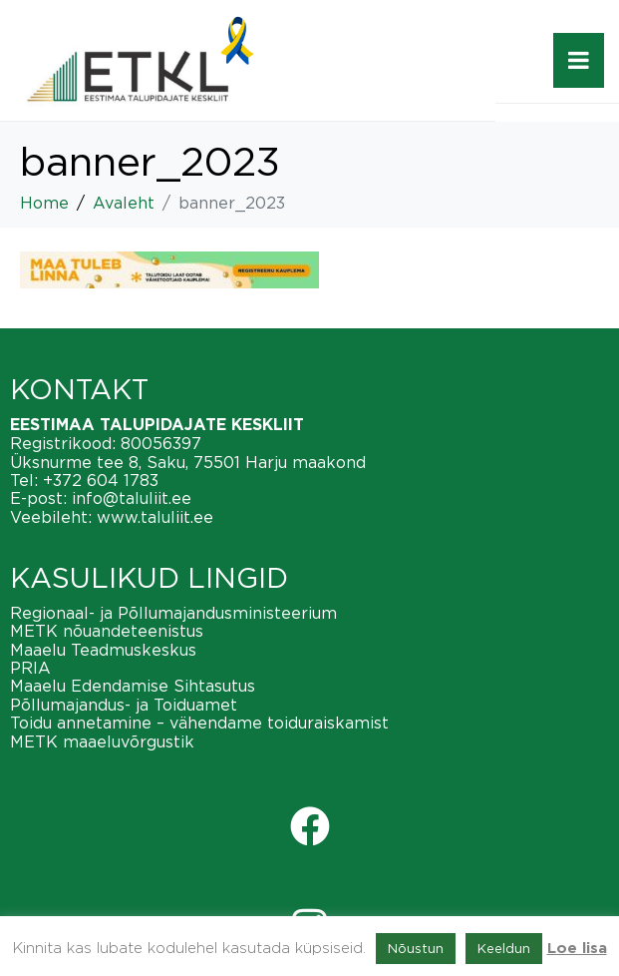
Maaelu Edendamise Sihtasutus (132, 686)
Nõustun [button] (416, 948)
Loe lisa (577, 948)
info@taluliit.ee (131, 498)
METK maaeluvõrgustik (102, 741)
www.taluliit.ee (155, 517)
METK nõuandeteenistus (106, 631)
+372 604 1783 (100, 480)
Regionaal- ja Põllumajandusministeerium (173, 613)
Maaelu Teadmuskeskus (103, 650)
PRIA (30, 668)
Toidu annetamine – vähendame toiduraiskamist (199, 723)
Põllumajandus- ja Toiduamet (123, 705)
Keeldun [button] (503, 948)
